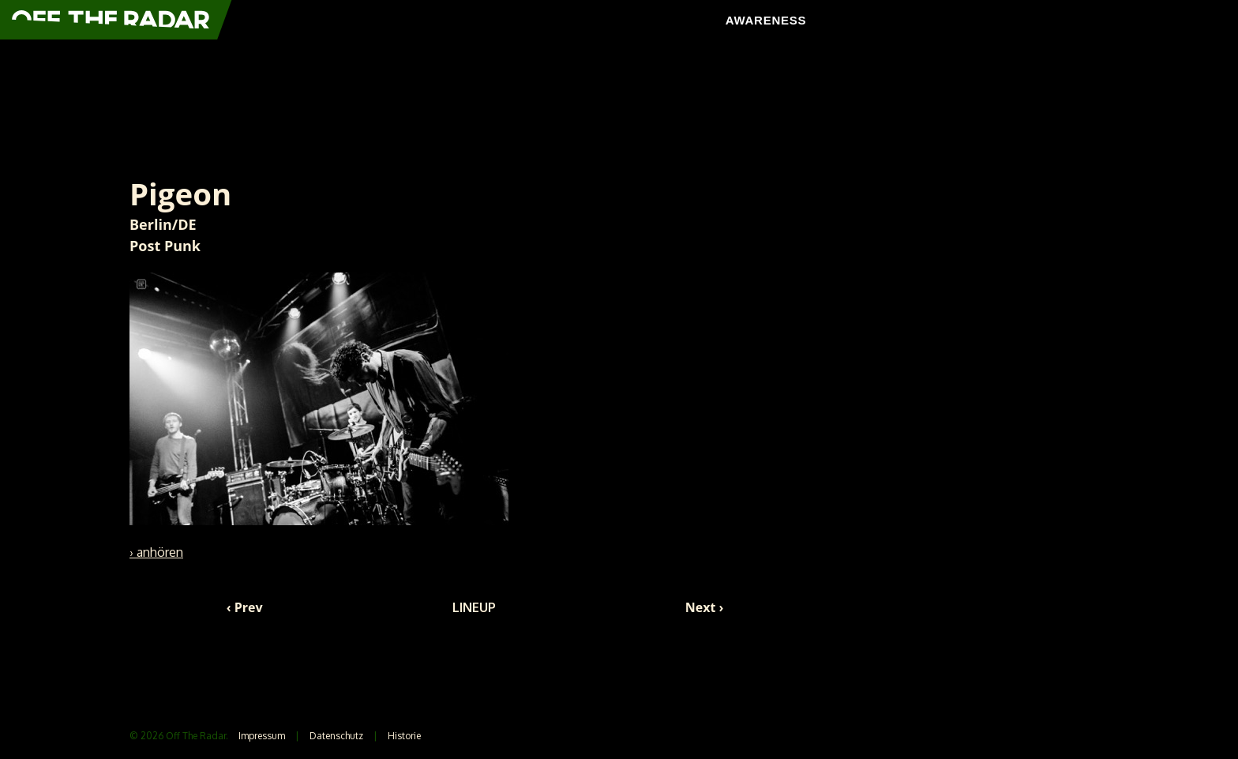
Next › (704, 607)
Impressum (261, 736)
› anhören (156, 552)
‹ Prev (245, 607)
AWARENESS (766, 20)
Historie (404, 736)
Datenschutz (336, 736)
